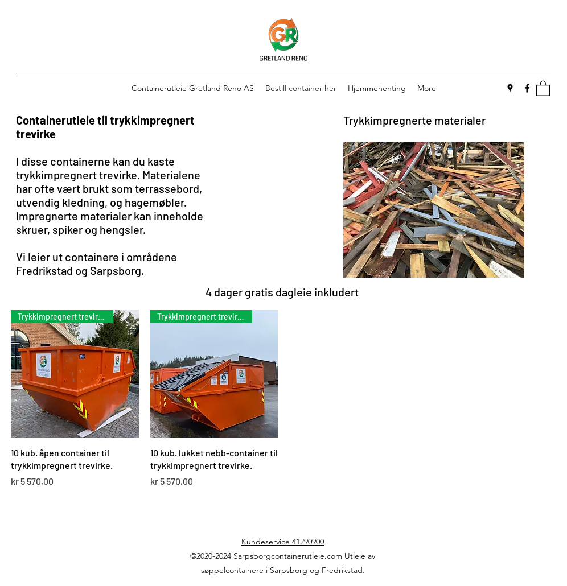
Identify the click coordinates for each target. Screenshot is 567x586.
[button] (543, 88)
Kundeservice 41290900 (282, 542)
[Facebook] (527, 88)
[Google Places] (510, 88)
